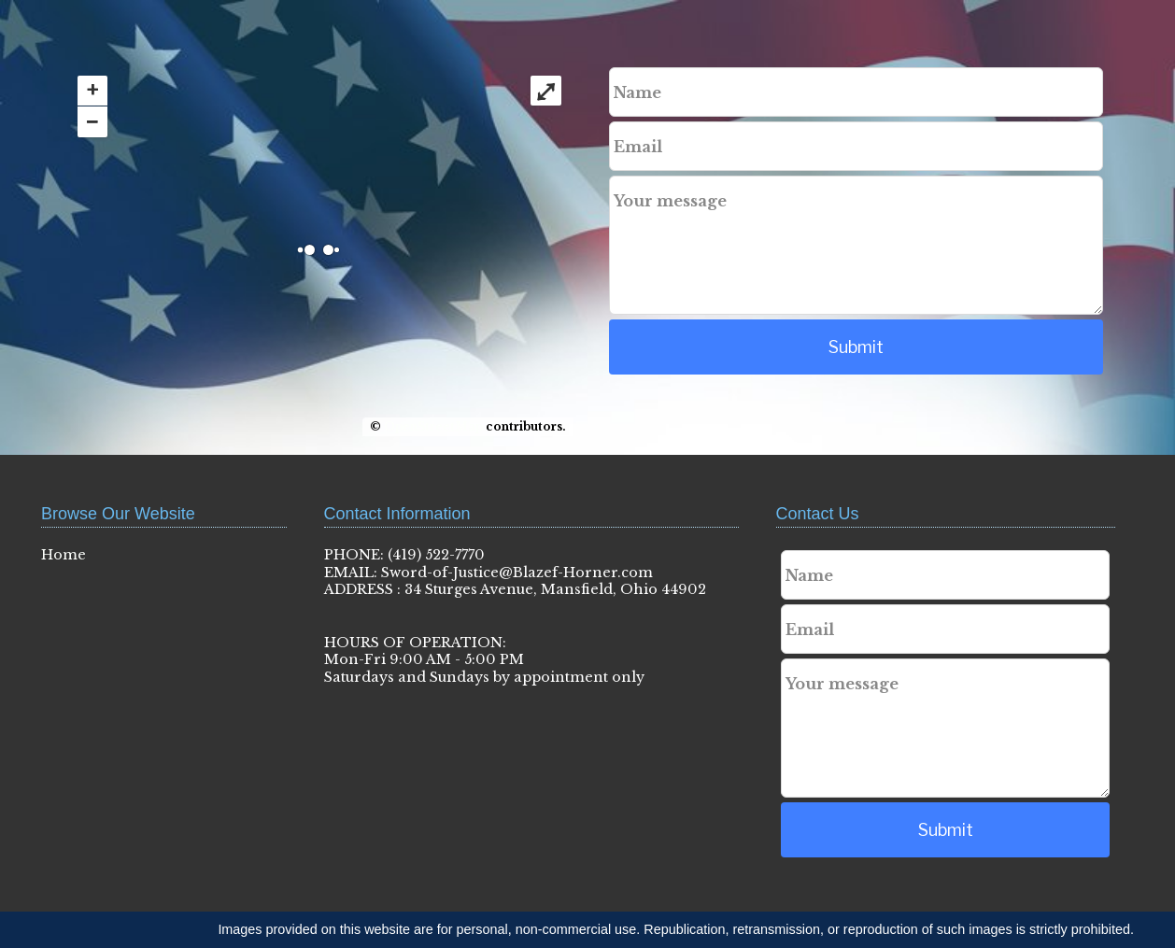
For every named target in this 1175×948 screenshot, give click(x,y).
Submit (856, 347)
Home (63, 554)
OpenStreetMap (433, 426)
